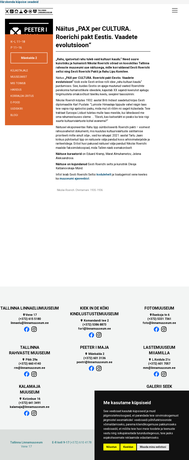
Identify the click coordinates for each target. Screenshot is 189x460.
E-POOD (15, 102)
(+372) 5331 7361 (159, 319)
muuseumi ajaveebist (74, 178)
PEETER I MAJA (94, 347)
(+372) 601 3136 (94, 358)
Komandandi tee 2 (94, 320)
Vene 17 (30, 315)
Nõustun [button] (111, 446)
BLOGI (14, 115)
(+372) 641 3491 (30, 403)
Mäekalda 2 (29, 58)
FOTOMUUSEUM (159, 308)
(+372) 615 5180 (30, 319)
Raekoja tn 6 (159, 315)
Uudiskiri (17, 108)
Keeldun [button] (128, 446)
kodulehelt (104, 174)
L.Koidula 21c (159, 359)
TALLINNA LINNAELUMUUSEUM (29, 308)
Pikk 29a (29, 359)
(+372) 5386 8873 (94, 324)
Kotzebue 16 (29, 399)
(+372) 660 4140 (30, 363)
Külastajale (19, 70)
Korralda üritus (22, 96)
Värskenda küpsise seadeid (19, 2)
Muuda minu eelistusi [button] (153, 446)
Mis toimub (18, 83)
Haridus (16, 89)
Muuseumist (19, 76)
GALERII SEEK (159, 386)
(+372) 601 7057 (159, 363)
